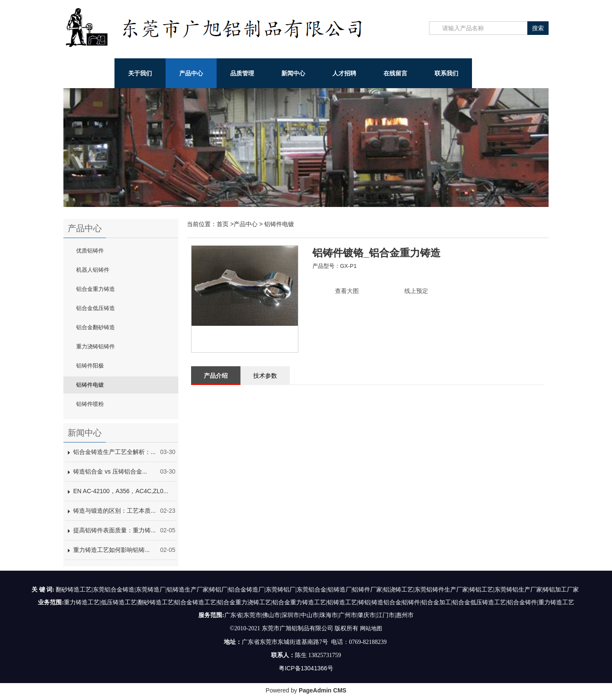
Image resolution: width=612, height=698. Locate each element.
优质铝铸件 (90, 250)
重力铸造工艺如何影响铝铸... (111, 549)
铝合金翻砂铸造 (95, 327)
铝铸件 (411, 602)
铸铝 (364, 602)
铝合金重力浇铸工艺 (244, 602)
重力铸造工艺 (82, 602)
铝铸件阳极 (90, 365)
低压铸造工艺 (119, 602)
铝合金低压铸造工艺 (479, 602)
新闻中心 (293, 73)
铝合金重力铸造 (95, 289)
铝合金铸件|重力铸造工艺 (540, 602)
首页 (223, 224)
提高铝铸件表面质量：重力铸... (114, 530)
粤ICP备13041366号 (306, 667)
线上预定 (416, 290)
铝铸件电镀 (90, 385)
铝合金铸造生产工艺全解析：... (114, 451)
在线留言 (395, 73)
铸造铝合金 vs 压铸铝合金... (110, 471)
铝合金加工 (436, 602)
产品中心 (191, 73)
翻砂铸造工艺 (156, 602)
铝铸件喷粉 (90, 404)
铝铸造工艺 (342, 602)
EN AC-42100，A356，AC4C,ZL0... (120, 491)
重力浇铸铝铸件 (95, 346)
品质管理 (242, 73)
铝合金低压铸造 (95, 308)
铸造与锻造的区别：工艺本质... (114, 510)
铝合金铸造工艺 (195, 602)
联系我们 (446, 73)
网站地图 (371, 628)
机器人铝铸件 (92, 270)
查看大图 (347, 290)
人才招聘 (344, 73)
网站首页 (89, 73)
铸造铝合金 (386, 602)
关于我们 (140, 73)
